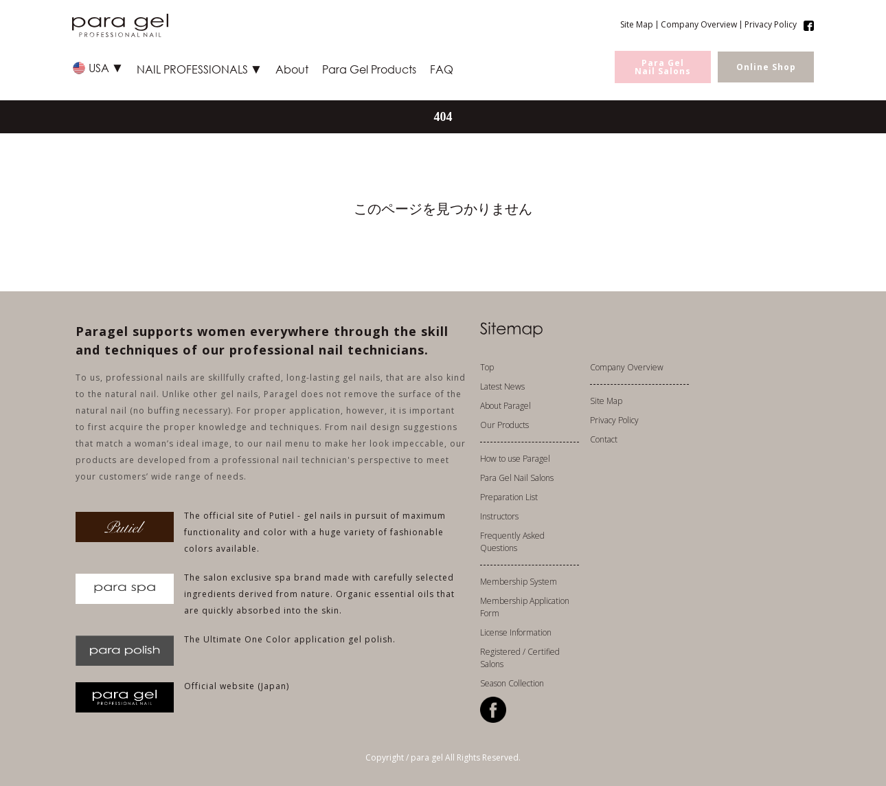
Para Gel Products (369, 69)
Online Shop (766, 67)
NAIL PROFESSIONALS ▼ (199, 69)
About (291, 69)
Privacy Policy (771, 25)
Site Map (636, 25)
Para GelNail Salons (663, 67)
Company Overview (699, 25)
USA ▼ (106, 67)
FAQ (441, 69)
